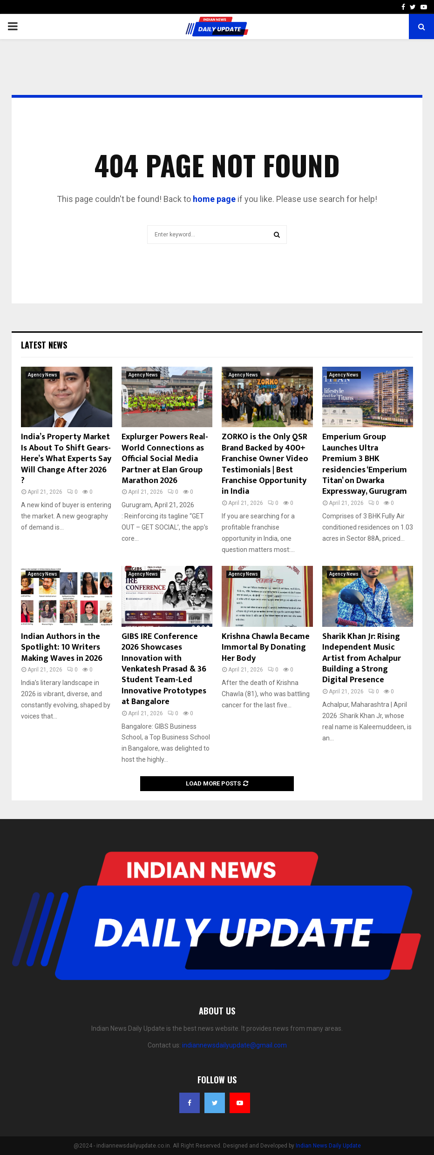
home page (214, 199)
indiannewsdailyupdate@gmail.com (234, 1045)
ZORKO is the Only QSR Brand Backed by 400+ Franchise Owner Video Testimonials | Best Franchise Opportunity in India (265, 464)
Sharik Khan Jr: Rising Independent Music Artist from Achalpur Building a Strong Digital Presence (361, 658)
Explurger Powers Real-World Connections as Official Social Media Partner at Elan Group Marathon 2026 (165, 459)
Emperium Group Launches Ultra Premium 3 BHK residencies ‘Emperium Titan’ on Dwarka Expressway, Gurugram (364, 464)
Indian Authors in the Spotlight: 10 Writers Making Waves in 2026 (61, 647)
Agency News (42, 374)
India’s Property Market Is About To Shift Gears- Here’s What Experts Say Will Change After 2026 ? (66, 459)
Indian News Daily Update (328, 1145)
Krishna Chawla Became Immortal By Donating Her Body (266, 647)
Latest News (44, 345)
